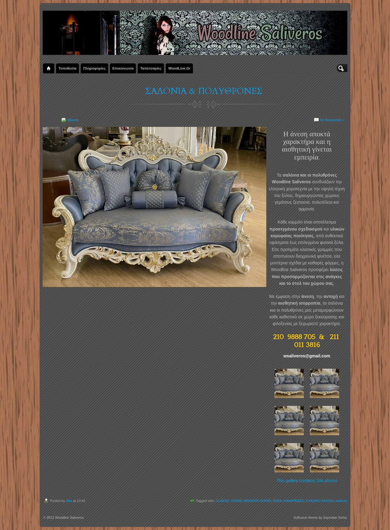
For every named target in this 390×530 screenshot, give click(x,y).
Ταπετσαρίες (150, 68)
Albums (73, 120)
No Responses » (332, 120)
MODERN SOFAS (257, 501)
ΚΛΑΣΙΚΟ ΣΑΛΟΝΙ (320, 501)
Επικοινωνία (123, 68)
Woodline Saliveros (69, 517)
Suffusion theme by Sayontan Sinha (320, 517)
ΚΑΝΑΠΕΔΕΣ (294, 501)
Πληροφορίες (94, 68)
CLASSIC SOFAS (229, 501)
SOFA (277, 501)
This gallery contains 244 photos (306, 480)
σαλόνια (341, 501)
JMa (69, 501)
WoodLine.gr (179, 68)
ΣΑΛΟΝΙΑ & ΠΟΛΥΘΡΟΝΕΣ (204, 91)
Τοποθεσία (67, 68)
